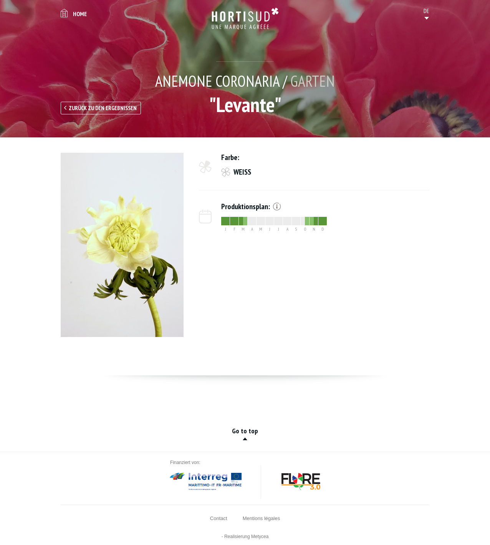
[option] (122, 245)
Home (80, 14)
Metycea (259, 536)
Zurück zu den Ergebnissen (103, 108)
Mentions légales (261, 518)
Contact (218, 518)
